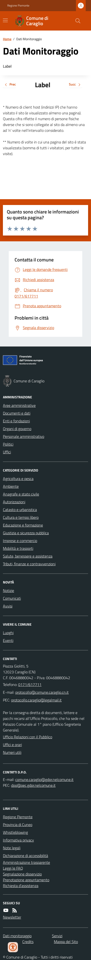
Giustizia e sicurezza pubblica (26, 533)
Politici (8, 444)
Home (7, 38)
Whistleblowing (15, 832)
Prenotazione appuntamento (26, 880)
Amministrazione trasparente (26, 862)
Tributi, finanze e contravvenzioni (29, 564)
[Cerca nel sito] (76, 21)
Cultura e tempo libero (21, 517)
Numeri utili (12, 752)
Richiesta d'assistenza (20, 886)
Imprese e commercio (20, 540)
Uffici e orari (12, 745)
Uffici (7, 452)
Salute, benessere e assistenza (27, 556)
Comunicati (12, 598)
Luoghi (8, 633)
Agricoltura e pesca (18, 478)
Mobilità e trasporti (18, 548)
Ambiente (11, 486)
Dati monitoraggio (17, 936)
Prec (9, 85)
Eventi (8, 640)
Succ (75, 85)
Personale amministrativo (23, 436)
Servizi (57, 936)
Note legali (11, 848)
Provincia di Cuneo (17, 824)
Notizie (8, 590)
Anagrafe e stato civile (21, 494)
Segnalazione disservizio (22, 874)
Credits (27, 941)
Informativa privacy (18, 840)
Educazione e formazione (23, 525)
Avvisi (7, 606)
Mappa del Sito (66, 941)
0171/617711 (29, 684)
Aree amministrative (19, 405)
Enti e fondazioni (16, 421)
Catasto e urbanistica (20, 509)
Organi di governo (17, 429)
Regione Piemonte (18, 5)
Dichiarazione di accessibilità (25, 855)
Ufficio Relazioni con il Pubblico (27, 737)
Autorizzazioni (14, 502)
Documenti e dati (16, 413)
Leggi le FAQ (13, 868)
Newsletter (12, 917)
